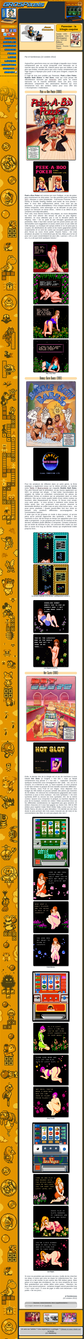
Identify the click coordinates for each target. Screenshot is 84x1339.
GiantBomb (48, 1305)
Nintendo (52, 80)
